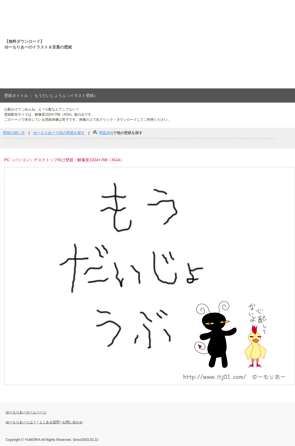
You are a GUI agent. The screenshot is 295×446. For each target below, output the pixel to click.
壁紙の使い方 (14, 133)
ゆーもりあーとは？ (21, 422)
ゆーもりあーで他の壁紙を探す (59, 133)
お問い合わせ (72, 422)
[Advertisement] (156, 44)
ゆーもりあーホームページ (26, 412)
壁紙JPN (106, 133)
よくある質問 (49, 422)
